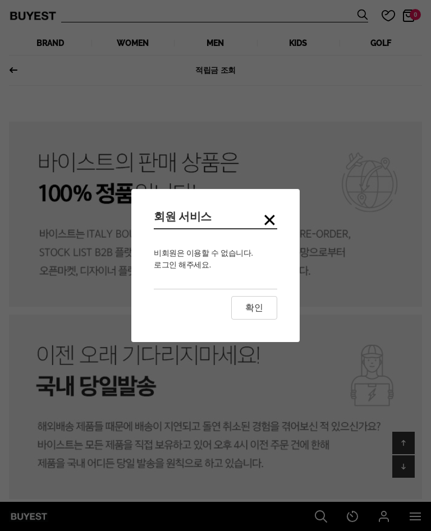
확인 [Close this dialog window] (254, 307)
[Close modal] (269, 220)
